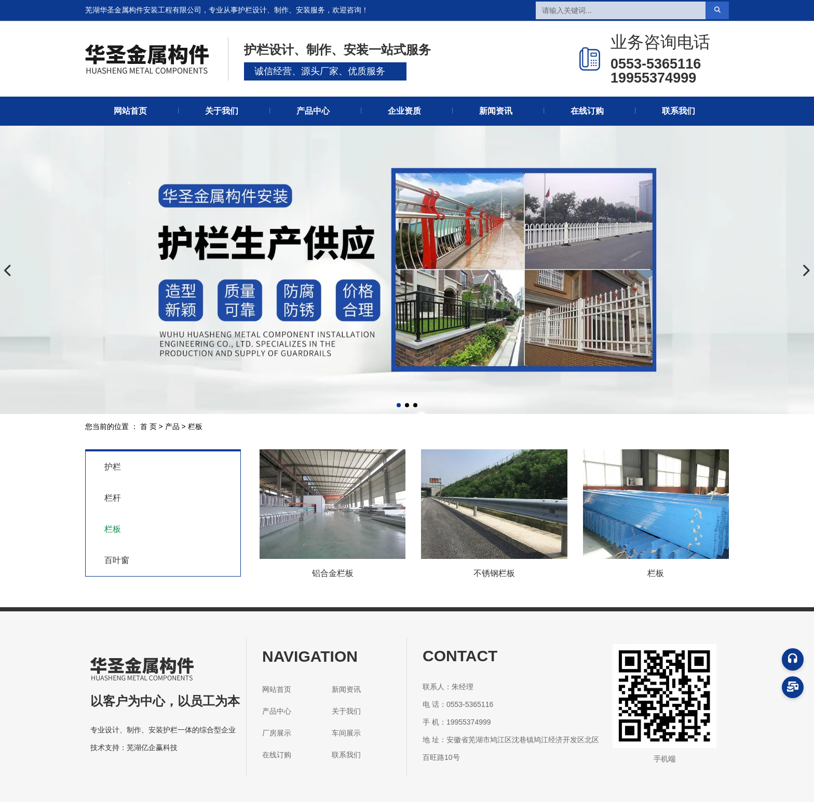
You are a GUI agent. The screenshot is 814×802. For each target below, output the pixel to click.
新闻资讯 (495, 110)
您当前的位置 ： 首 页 (122, 427)
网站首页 (130, 110)
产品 (172, 427)
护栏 (112, 466)
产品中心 (313, 110)
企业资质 (404, 110)
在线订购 (587, 110)
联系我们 (678, 110)
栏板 (112, 529)
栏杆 (112, 497)
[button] (399, 405)
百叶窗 (116, 560)
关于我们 (221, 110)
